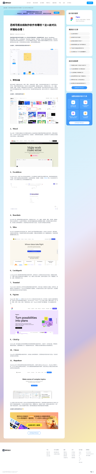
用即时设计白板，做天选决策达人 (78, 79)
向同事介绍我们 (57, 454)
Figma (19, 299)
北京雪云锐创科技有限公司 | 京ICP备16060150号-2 (10, 471)
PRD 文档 (48, 455)
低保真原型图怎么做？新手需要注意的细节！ (79, 44)
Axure (80, 458)
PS (79, 455)
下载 (60, 2)
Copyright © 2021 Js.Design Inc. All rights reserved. (10, 472)
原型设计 (46, 178)
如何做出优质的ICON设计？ (76, 40)
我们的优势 (35, 2)
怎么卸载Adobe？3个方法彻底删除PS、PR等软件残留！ (79, 51)
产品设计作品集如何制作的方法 (77, 48)
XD (79, 457)
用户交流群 (88, 455)
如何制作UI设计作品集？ (76, 37)
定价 (64, 2)
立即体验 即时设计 (34, 433)
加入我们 (73, 454)
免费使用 (90, 2)
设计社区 (29, 2)
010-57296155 (88, 452)
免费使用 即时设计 (79, 87)
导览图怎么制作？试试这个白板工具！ (79, 65)
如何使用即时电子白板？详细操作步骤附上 (79, 76)
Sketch (80, 453)
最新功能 (54, 2)
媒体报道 (73, 457)
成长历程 (73, 455)
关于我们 (69, 2)
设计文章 (5, 7)
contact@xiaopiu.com (89, 453)
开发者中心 (66, 457)
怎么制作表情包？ (74, 33)
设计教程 (42, 2)
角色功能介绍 (56, 452)
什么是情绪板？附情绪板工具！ (77, 72)
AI (79, 460)
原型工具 (48, 454)
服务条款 (65, 455)
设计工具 (48, 452)
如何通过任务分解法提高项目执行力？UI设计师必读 (79, 83)
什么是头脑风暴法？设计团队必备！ (78, 68)
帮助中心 (48, 2)
